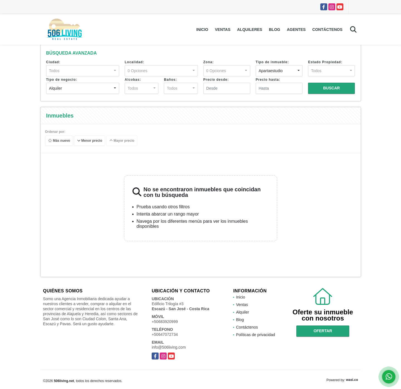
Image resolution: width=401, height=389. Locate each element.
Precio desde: (216, 80)
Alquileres (249, 29)
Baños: (170, 80)
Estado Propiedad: (325, 62)
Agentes (296, 29)
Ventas (222, 29)
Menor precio (89, 141)
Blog (274, 29)
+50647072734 (165, 334)
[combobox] (82, 70)
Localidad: (134, 62)
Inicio (202, 29)
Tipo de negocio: (61, 80)
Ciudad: (53, 62)
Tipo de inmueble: (272, 62)
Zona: (208, 62)
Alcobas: (133, 80)
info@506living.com (169, 347)
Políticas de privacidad (255, 334)
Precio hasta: (268, 80)
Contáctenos (327, 29)
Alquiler (242, 312)
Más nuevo (59, 141)
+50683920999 (165, 321)
